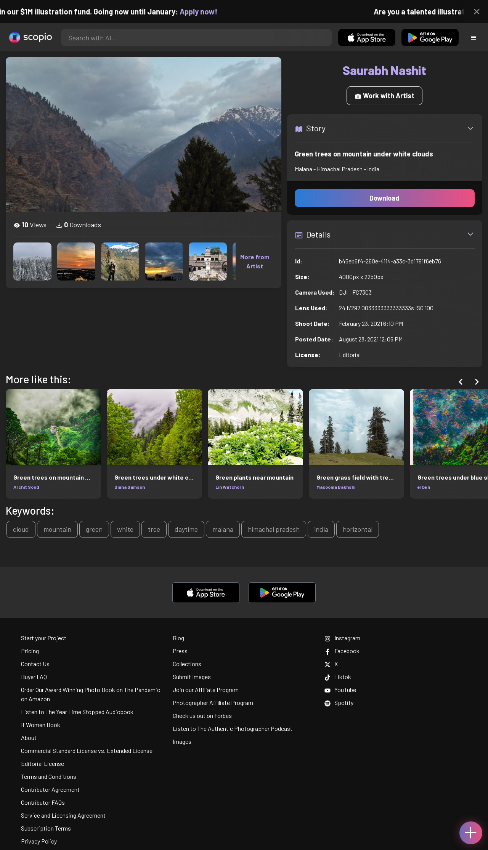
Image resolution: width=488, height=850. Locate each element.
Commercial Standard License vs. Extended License (86, 750)
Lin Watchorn (229, 487)
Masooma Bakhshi (335, 487)
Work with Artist (384, 95)
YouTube (340, 689)
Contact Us (35, 663)
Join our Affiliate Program (206, 689)
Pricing (30, 650)
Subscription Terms (46, 828)
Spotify (338, 702)
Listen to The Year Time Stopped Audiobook (77, 711)
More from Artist (254, 261)
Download (384, 198)
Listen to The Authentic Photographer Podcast (232, 728)
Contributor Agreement (50, 789)
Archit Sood (26, 487)
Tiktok (337, 676)
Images (182, 741)
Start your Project (43, 637)
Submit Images (192, 676)
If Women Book (40, 724)
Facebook (342, 650)
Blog (178, 637)
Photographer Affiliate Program (213, 702)
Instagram (342, 637)
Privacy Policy (39, 841)
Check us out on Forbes (202, 715)
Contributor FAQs (43, 802)
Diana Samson (129, 487)
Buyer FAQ (34, 676)
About (29, 737)
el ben (423, 487)
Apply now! (206, 11)
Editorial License (42, 763)
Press (180, 650)
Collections (187, 663)
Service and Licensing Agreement (63, 815)
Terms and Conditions (48, 776)
